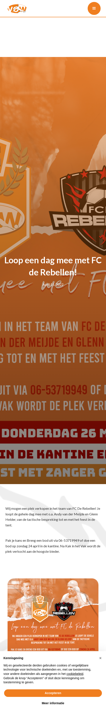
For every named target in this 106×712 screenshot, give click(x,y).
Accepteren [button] (53, 693)
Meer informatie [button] (53, 703)
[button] (94, 8)
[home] (16, 8)
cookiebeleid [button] (74, 674)
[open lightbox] (53, 623)
